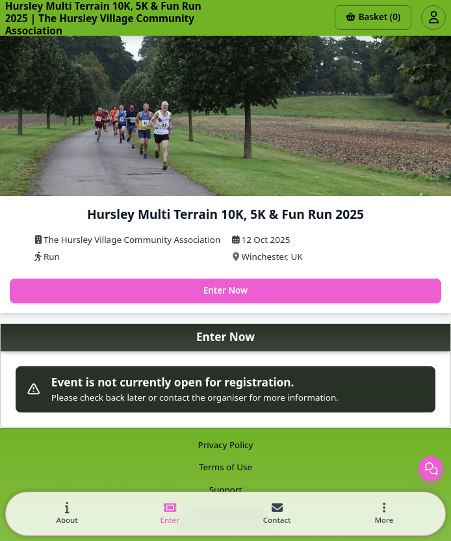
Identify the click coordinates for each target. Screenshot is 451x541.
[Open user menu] (433, 17)
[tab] (66, 514)
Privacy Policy (225, 445)
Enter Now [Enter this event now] (225, 290)
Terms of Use (225, 467)
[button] (384, 514)
